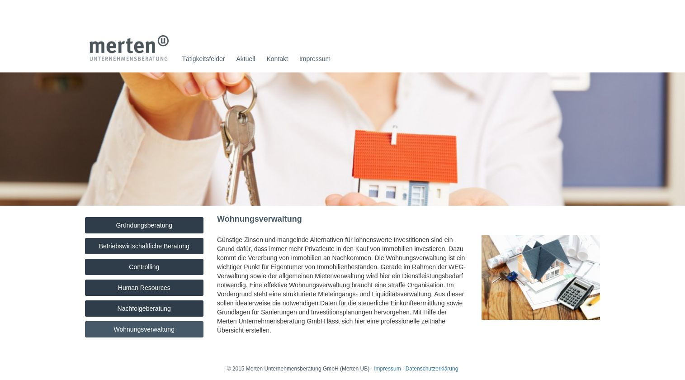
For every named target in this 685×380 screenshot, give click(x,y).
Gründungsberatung (144, 225)
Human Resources (144, 287)
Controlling (144, 267)
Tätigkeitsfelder (203, 58)
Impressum (315, 58)
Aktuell (245, 58)
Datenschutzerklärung (432, 369)
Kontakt (277, 58)
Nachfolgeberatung (144, 308)
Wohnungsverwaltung (144, 329)
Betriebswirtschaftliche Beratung (144, 246)
